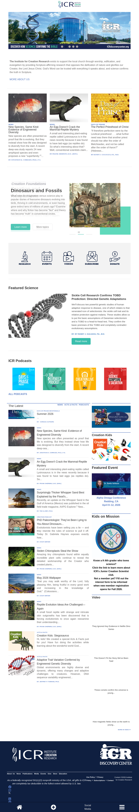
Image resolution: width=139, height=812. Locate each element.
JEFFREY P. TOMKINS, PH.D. (49, 681)
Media (36, 774)
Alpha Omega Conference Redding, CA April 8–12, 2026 (111, 501)
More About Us (20, 79)
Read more (81, 341)
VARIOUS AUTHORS (47, 422)
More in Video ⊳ (124, 729)
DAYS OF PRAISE (98, 124)
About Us (11, 774)
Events (43, 774)
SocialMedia (87, 807)
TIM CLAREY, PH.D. (46, 511)
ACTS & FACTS (70, 405)
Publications (28, 774)
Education (63, 774)
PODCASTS (84, 405)
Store (55, 774)
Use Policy (90, 777)
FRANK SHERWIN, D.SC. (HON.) (50, 483)
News (18, 774)
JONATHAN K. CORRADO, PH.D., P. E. (52, 452)
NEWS (10, 124)
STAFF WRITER (45, 542)
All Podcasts (17, 394)
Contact (110, 780)
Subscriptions (99, 780)
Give (49, 774)
